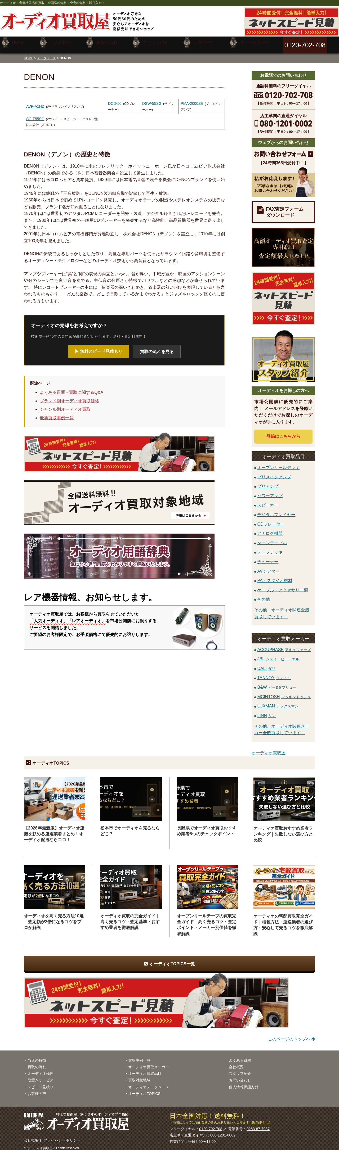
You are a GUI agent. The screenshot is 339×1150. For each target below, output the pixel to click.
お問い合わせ (240, 1076)
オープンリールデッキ (278, 463)
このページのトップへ (289, 1035)
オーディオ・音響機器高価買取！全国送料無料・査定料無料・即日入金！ (52, 3)
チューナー (267, 557)
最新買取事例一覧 (57, 414)
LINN (266, 711)
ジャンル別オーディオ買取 (65, 405)
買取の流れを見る (157, 347)
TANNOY (274, 673)
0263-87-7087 (258, 1125)
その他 (263, 595)
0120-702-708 (210, 1125)
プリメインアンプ (274, 473)
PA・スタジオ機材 (274, 576)
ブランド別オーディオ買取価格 (69, 397)
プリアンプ (267, 482)
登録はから (283, 432)
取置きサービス (40, 1076)
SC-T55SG (35, 114)
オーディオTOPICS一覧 (172, 959)
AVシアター (268, 567)
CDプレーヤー (270, 520)
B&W (277, 683)
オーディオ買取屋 (269, 749)
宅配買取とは (259, 1118)
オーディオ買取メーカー (148, 1063)
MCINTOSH (284, 692)
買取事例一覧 (139, 1056)
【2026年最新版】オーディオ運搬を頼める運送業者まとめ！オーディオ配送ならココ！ (54, 830)
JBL (278, 655)
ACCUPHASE (284, 645)
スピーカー (267, 501)
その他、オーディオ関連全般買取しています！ (281, 609)
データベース (46, 54)
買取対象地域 (139, 1076)
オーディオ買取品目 (145, 1069)
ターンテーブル (272, 538)
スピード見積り (40, 1083)
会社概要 (236, 1063)
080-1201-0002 (222, 1131)
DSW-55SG (152, 99)
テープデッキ (270, 548)
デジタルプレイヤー (276, 510)
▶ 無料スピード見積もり (98, 347)
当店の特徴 (37, 1056)
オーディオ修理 (40, 1069)
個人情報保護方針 (243, 1083)
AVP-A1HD (35, 102)
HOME (28, 54)
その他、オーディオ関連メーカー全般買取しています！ (281, 725)
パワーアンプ (270, 491)
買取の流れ (37, 1063)
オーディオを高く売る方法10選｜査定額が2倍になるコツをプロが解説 (54, 918)
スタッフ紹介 (240, 1069)
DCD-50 (115, 99)
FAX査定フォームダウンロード (285, 208)
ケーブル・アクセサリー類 (282, 586)
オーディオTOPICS (144, 1090)
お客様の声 (37, 1090)
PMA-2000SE (192, 99)
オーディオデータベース (148, 1083)
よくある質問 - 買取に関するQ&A (71, 388)
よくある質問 (240, 1056)
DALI (266, 664)
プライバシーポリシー (62, 1136)
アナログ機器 (270, 529)
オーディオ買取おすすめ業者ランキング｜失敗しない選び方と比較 (283, 830)
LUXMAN (277, 702)
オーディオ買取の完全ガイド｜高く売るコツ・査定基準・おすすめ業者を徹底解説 (130, 918)
